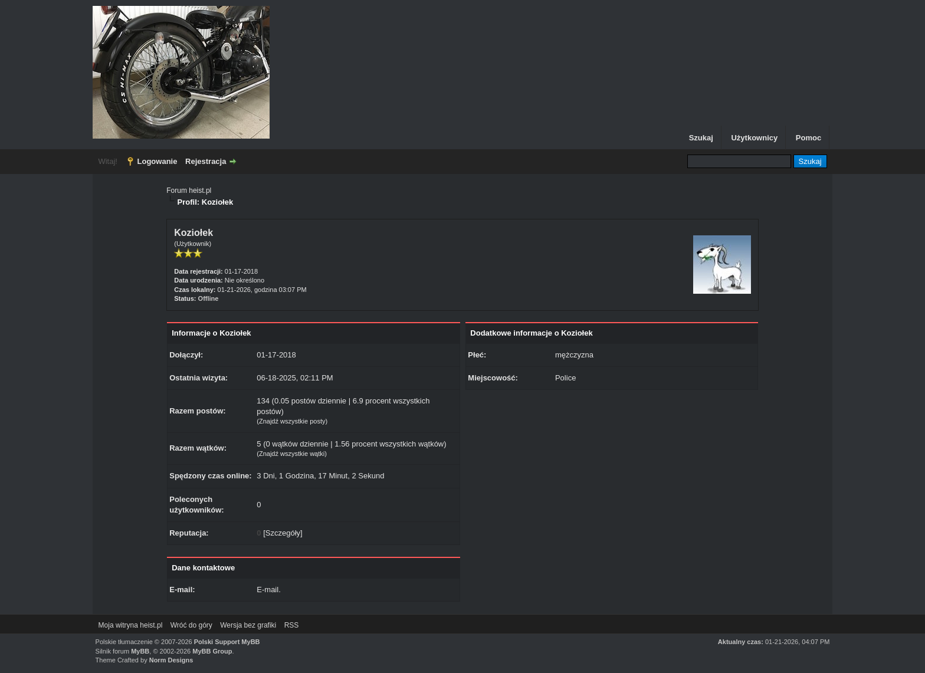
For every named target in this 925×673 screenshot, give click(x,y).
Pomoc (808, 137)
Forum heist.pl (188, 190)
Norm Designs (171, 660)
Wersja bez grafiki (248, 625)
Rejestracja (205, 161)
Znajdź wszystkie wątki (291, 453)
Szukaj (701, 137)
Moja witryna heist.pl (131, 625)
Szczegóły (282, 532)
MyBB (140, 651)
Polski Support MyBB (227, 641)
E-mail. (268, 589)
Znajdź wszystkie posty (292, 421)
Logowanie (157, 161)
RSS (291, 625)
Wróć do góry (191, 625)
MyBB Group (212, 651)
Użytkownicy (754, 137)
